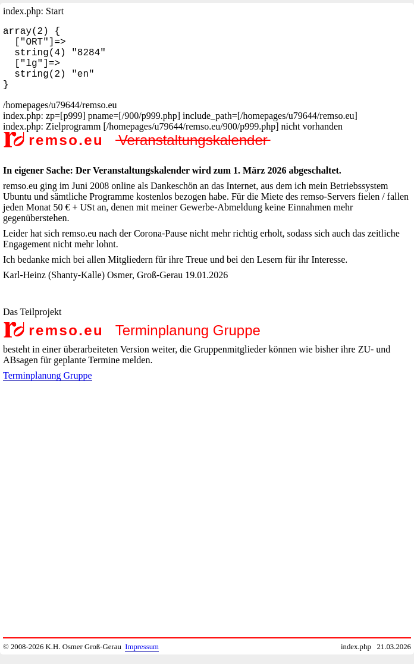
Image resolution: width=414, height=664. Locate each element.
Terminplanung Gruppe (47, 390)
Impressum (142, 647)
